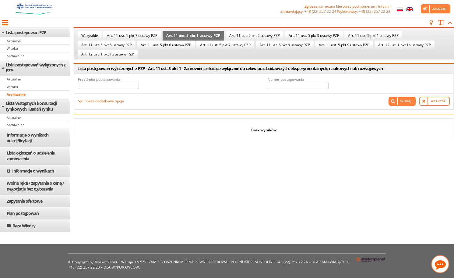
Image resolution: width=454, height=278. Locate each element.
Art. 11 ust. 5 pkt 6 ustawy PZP (166, 45)
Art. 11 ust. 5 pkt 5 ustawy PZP (106, 45)
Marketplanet (105, 262)
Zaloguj (439, 9)
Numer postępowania (286, 79)
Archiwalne (15, 56)
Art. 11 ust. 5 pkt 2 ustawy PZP (254, 35)
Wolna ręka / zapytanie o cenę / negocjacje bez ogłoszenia (35, 186)
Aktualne (14, 41)
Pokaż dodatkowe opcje (104, 101)
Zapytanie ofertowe (24, 201)
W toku (12, 48)
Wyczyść (438, 101)
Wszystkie (89, 35)
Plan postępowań (23, 213)
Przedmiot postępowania (99, 79)
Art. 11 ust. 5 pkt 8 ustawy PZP (284, 45)
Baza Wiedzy (23, 226)
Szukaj (406, 101)
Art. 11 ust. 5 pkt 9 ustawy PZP (344, 45)
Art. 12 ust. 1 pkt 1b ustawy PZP (107, 54)
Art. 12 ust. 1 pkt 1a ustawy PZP (404, 45)
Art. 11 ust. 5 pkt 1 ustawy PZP (193, 35)
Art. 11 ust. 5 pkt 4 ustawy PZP (373, 35)
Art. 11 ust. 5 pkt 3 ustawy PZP (314, 35)
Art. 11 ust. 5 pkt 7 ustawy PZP (225, 45)
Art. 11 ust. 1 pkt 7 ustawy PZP (132, 35)
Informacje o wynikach (33, 171)
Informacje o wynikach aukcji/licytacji (27, 138)
